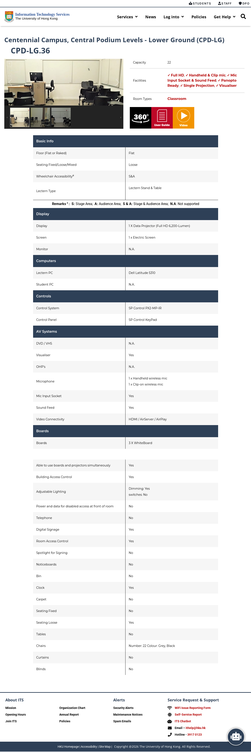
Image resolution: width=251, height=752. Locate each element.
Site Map (105, 747)
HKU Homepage (68, 747)
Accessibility (89, 747)
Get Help (225, 17)
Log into (174, 17)
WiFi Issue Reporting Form (193, 708)
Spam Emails (122, 722)
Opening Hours (15, 715)
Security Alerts (123, 708)
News (150, 17)
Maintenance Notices (127, 715)
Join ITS (11, 722)
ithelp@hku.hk (195, 728)
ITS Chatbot (183, 722)
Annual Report (69, 715)
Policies (198, 17)
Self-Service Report (188, 715)
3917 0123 (194, 735)
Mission (10, 708)
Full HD (177, 76)
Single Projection (199, 86)
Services (127, 17)
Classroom (176, 99)
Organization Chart (72, 708)
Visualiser (228, 86)
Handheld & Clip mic (207, 76)
